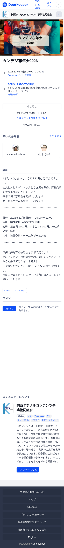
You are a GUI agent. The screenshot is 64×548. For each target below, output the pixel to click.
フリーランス (23, 420)
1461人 (21, 416)
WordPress (39, 416)
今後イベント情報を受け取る (32, 118)
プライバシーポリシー (32, 514)
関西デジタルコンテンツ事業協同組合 (31, 14)
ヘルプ (32, 499)
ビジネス (35, 420)
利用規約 (32, 507)
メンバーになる (28, 469)
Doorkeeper (38, 543)
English (32, 537)
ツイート (20, 290)
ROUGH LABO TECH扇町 (22, 84)
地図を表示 (13, 94)
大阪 (30, 416)
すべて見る (55, 135)
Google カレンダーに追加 (19, 75)
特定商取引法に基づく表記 (32, 529)
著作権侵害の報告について (32, 522)
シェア (8, 290)
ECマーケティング (50, 420)
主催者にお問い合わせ (32, 492)
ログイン (9, 308)
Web (49, 416)
